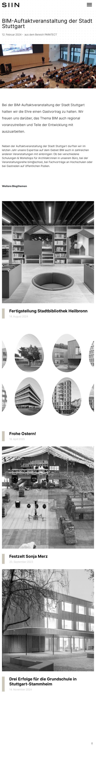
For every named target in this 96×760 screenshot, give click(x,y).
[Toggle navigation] (89, 4)
